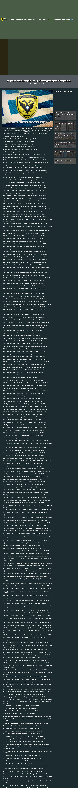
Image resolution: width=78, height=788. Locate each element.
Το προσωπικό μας (19, 19)
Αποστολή (30, 19)
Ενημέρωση (50, 19)
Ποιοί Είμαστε (12, 19)
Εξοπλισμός (44, 19)
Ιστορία (34, 19)
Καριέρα (25, 19)
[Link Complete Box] (65, 115)
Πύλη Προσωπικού (57, 19)
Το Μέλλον (39, 19)
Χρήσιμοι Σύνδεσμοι (66, 19)
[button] (76, 20)
